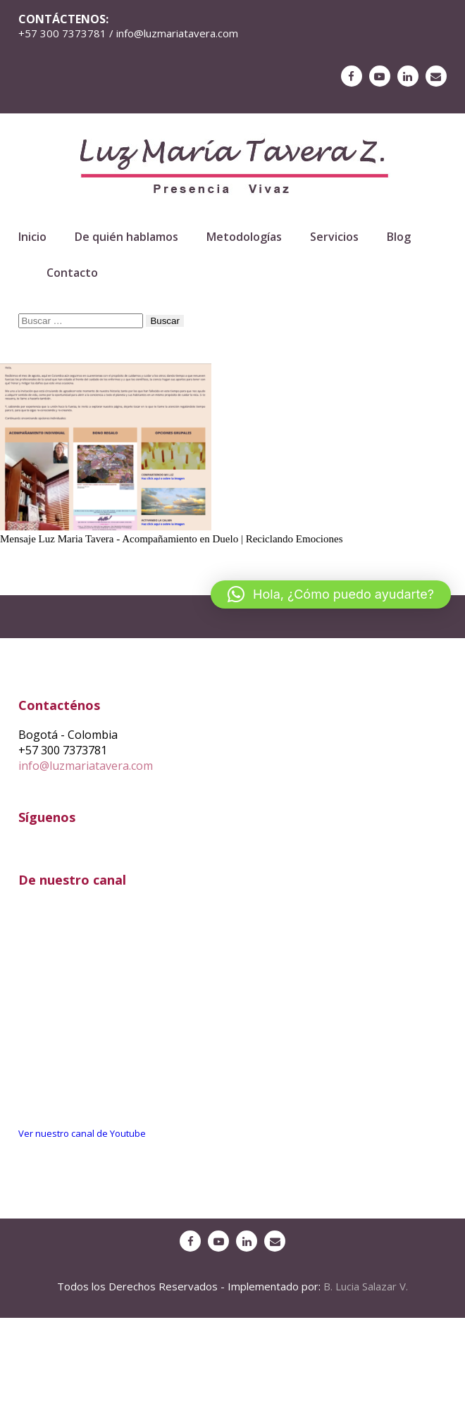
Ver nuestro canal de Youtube (82, 1133)
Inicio (32, 236)
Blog (399, 236)
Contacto (72, 272)
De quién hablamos (126, 236)
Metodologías (244, 236)
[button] (331, 594)
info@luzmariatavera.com (85, 765)
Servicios (334, 236)
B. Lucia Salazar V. (365, 1286)
